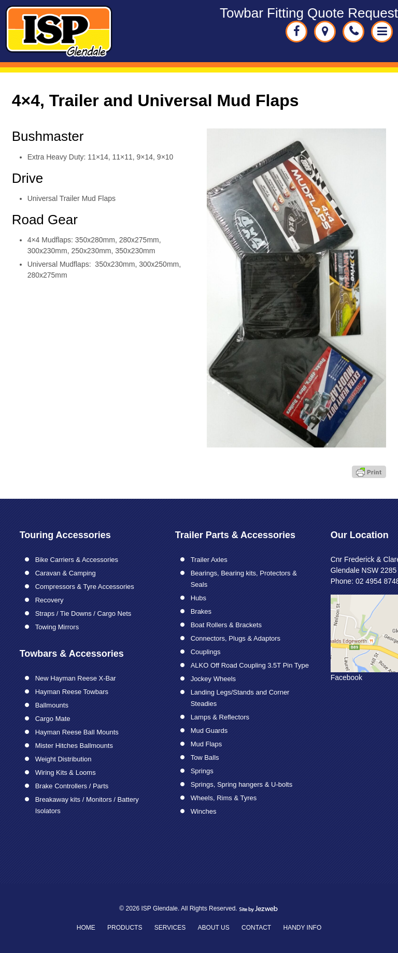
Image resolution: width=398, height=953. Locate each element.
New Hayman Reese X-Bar (75, 678)
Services (170, 927)
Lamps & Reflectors (220, 717)
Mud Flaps (206, 744)
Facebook (346, 677)
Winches (204, 811)
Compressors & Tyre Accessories (84, 586)
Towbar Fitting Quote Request (309, 13)
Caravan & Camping (65, 573)
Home (86, 927)
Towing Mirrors (57, 627)
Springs (202, 771)
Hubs (198, 598)
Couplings (206, 652)
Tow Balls (205, 757)
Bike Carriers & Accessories (76, 560)
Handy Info (302, 927)
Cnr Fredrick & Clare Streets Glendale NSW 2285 (325, 31)
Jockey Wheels (213, 679)
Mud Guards (209, 730)
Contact (256, 927)
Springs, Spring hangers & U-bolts (242, 784)
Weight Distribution (63, 759)
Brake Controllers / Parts (72, 786)
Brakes (201, 611)
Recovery (49, 600)
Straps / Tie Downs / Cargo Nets (83, 613)
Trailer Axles (209, 560)
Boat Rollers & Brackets (226, 625)
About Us (214, 927)
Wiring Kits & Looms (65, 772)
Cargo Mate (52, 719)
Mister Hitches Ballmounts (74, 745)
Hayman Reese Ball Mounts (77, 732)
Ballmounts (51, 705)
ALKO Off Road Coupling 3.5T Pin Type (250, 665)
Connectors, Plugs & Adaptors (235, 638)
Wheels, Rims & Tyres (224, 798)
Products (124, 927)
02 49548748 (353, 31)
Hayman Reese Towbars (71, 692)
